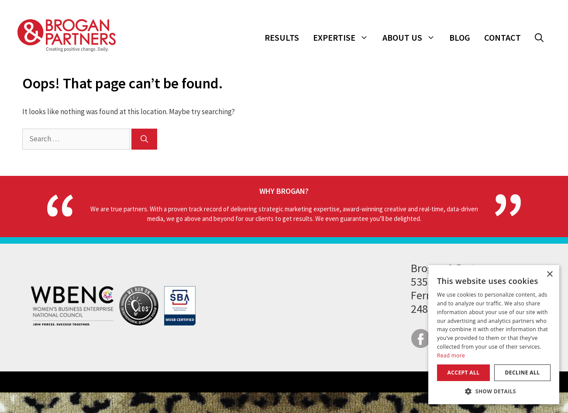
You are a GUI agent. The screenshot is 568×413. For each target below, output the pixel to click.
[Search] (144, 139)
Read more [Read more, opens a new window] (451, 355)
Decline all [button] (522, 372)
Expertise (344, 37)
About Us (412, 37)
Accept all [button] (464, 372)
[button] (539, 37)
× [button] (549, 274)
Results (282, 37)
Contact (502, 37)
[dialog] (493, 334)
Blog (459, 37)
